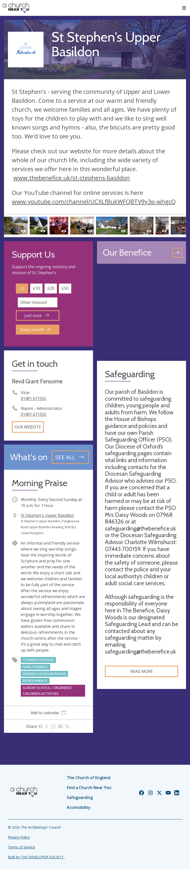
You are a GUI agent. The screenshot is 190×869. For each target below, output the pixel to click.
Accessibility (79, 807)
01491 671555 (33, 398)
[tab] (48, 712)
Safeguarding (80, 797)
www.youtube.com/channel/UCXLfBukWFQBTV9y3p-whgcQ (94, 201)
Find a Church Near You (89, 787)
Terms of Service (21, 847)
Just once (36, 315)
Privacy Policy (19, 837)
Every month (35, 329)
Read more (141, 671)
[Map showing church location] (141, 312)
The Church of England (88, 777)
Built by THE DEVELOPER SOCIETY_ (36, 857)
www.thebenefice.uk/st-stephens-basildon (71, 178)
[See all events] (70, 457)
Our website (28, 427)
